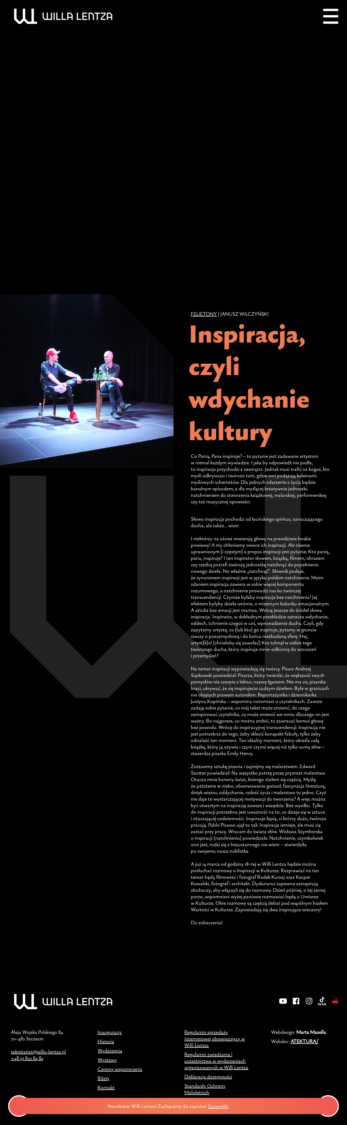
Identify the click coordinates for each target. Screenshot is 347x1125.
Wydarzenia (110, 1050)
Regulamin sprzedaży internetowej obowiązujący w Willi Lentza (214, 1038)
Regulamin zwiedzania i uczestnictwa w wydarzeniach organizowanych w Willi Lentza (216, 1060)
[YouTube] (283, 1004)
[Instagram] (309, 1004)
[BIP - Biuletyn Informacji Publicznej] (335, 1004)
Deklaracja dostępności (208, 1076)
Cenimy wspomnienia (120, 1069)
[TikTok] (322, 1004)
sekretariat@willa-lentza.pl (38, 1051)
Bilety (104, 1078)
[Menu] (330, 16)
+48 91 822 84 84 (27, 1058)
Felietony (204, 314)
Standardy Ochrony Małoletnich (205, 1088)
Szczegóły (222, 1106)
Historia (106, 1041)
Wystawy (107, 1059)
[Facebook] (296, 1004)
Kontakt (106, 1087)
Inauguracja (110, 1032)
